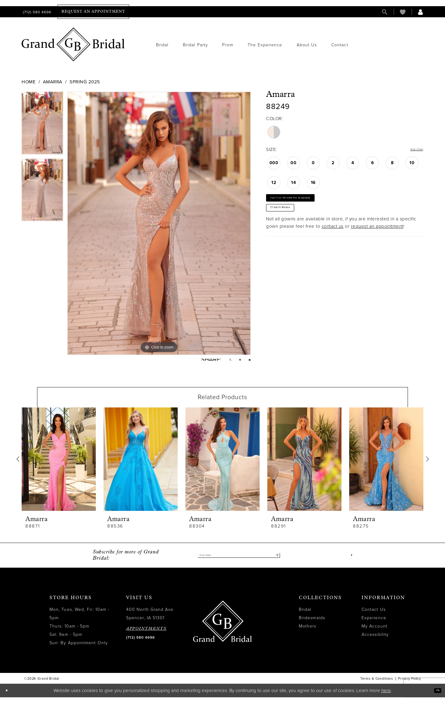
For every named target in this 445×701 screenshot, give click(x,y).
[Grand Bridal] (73, 44)
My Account (375, 630)
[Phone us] (36, 11)
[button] (421, 11)
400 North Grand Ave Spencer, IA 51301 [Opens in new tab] (150, 617)
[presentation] (59, 463)
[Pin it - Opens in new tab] (235, 362)
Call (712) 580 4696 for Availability (308, 203)
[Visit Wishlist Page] (403, 11)
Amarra (52, 82)
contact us (333, 241)
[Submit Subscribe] (275, 559)
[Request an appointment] (93, 12)
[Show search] (385, 11)
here (386, 694)
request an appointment (377, 241)
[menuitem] (36, 11)
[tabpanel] (42, 125)
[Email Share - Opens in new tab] (248, 361)
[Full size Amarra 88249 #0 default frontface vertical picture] (159, 223)
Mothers (307, 630)
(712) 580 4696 (140, 641)
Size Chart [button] (412, 149)
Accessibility (375, 638)
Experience (374, 621)
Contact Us (374, 613)
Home (29, 82)
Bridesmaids (312, 621)
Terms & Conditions (376, 683)
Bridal (305, 613)
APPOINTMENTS (146, 633)
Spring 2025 (85, 82)
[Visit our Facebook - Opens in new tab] (350, 559)
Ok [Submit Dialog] (435, 694)
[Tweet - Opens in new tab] (221, 362)
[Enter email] (239, 559)
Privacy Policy (409, 683)
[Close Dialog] (9, 694)
